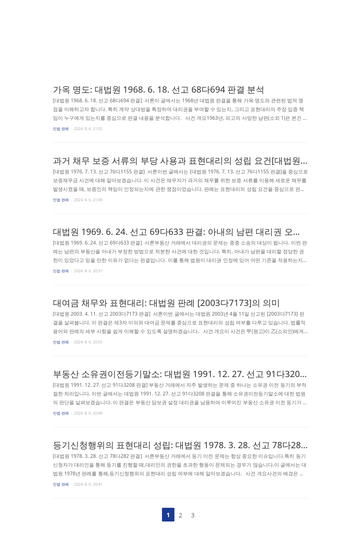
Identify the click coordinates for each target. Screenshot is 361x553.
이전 (152, 513)
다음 (209, 513)
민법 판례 (61, 128)
